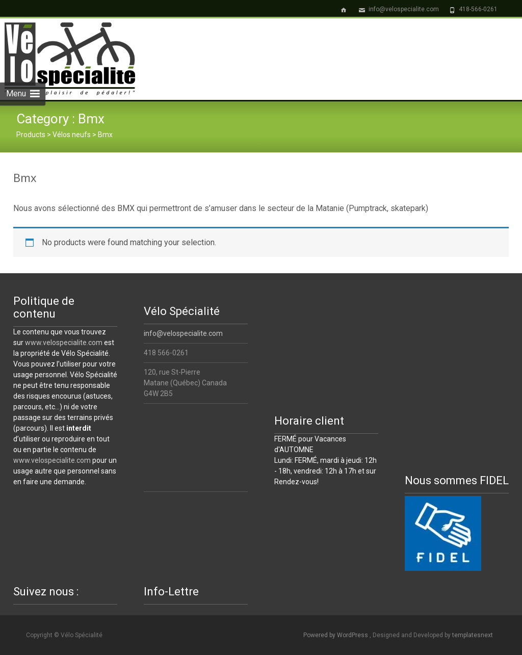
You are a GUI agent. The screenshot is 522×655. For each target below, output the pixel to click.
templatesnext (472, 635)
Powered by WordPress (336, 635)
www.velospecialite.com (63, 342)
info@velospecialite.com (183, 333)
